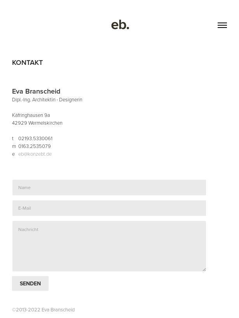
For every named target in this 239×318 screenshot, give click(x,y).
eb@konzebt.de (35, 153)
